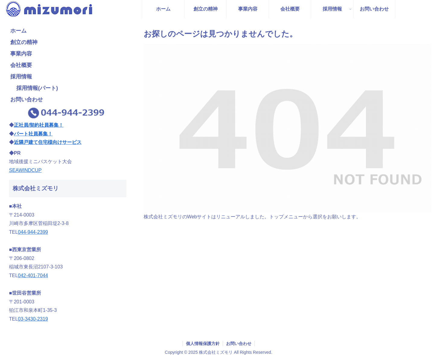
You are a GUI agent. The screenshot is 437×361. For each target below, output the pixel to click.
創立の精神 (23, 42)
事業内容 (21, 54)
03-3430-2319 (33, 318)
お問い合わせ (26, 100)
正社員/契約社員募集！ (38, 125)
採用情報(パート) (37, 88)
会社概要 (21, 65)
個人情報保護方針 (203, 343)
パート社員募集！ (33, 133)
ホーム (18, 31)
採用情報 (21, 77)
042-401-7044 (33, 275)
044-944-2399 (33, 232)
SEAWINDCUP (25, 170)
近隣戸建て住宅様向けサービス (47, 142)
